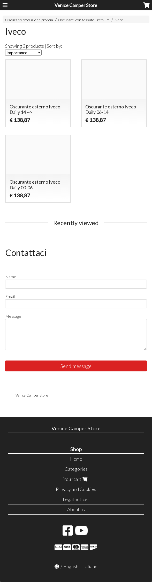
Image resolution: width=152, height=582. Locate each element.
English (71, 566)
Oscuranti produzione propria (29, 20)
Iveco (118, 20)
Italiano (89, 566)
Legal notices (76, 499)
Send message (76, 366)
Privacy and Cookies (76, 489)
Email (10, 296)
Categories (76, 469)
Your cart (76, 479)
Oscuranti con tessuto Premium (83, 20)
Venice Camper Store (76, 5)
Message (13, 316)
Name (10, 276)
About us (76, 509)
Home (76, 459)
